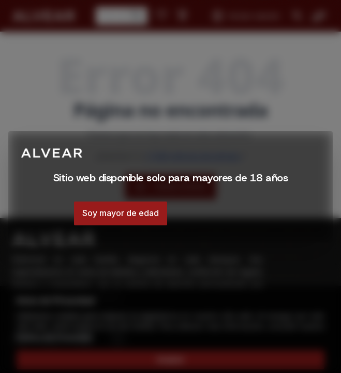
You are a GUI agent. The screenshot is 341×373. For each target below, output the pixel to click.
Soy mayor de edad (120, 213)
